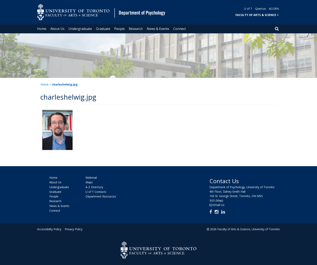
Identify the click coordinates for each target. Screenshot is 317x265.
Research (136, 28)
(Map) (219, 200)
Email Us (218, 205)
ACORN (274, 9)
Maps (89, 182)
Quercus (260, 9)
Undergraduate (80, 28)
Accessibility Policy (49, 229)
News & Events (158, 28)
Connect (179, 28)
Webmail (91, 177)
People (119, 28)
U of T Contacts (96, 192)
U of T (248, 9)
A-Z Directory (94, 187)
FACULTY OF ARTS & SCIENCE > (257, 15)
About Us (57, 28)
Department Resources (101, 196)
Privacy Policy (73, 229)
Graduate (103, 28)
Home (41, 28)
